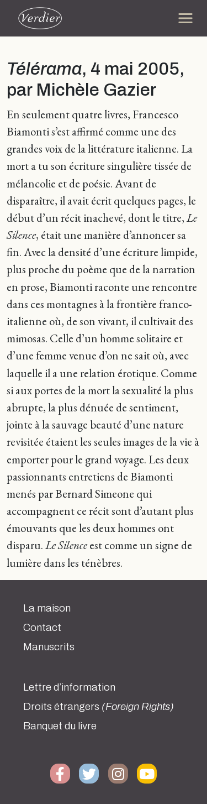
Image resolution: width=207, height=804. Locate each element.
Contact (42, 627)
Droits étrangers (98, 706)
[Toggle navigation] (185, 18)
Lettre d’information (69, 687)
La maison (47, 608)
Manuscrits (49, 646)
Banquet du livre (60, 726)
